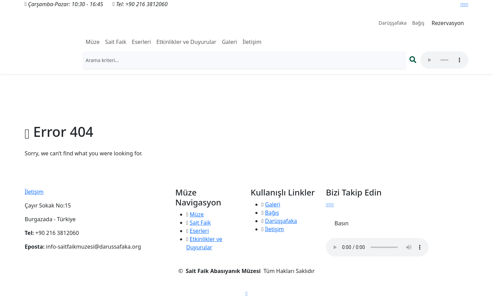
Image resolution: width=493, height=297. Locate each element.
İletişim (251, 42)
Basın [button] (341, 223)
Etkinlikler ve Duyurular (186, 42)
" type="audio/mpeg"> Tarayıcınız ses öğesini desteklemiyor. (444, 60)
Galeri (229, 42)
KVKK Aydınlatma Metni (246, 284)
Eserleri (141, 42)
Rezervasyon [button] (448, 23)
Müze (93, 42)
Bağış (418, 23)
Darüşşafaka (393, 23)
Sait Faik (115, 42)
